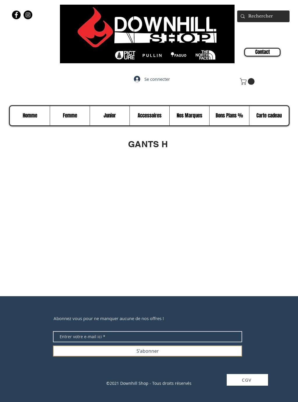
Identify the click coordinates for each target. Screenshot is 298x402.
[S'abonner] (147, 351)
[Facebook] (16, 14)
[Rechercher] (262, 16)
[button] (248, 81)
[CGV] (247, 380)
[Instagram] (28, 14)
